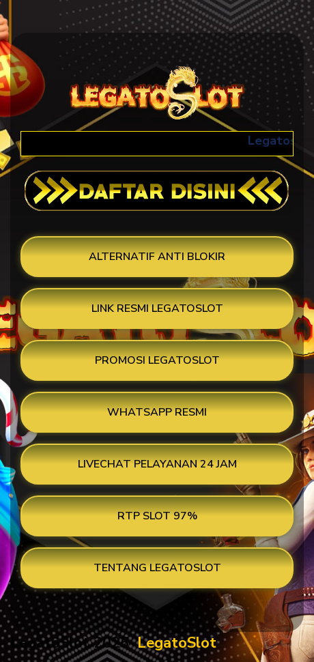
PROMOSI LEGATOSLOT (157, 360)
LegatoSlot (176, 643)
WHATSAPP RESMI (157, 412)
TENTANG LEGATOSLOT (157, 567)
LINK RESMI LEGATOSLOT (157, 308)
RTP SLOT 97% (157, 515)
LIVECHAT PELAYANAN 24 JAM (157, 464)
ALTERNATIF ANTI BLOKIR (157, 256)
